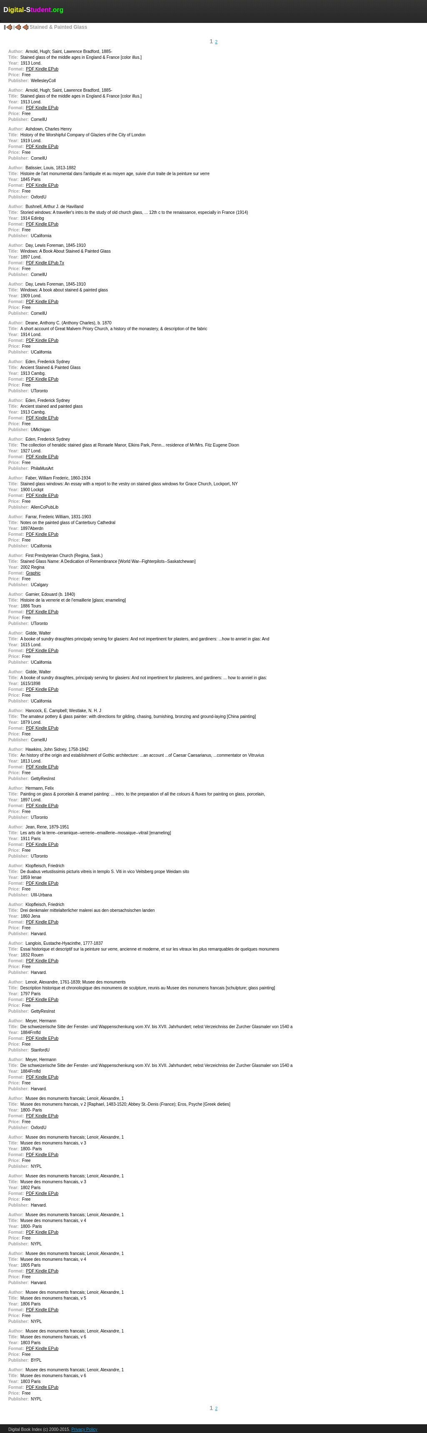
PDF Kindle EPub (42, 69)
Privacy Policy (84, 1429)
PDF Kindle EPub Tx (45, 263)
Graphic (33, 573)
